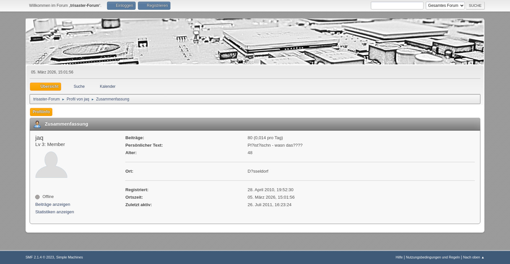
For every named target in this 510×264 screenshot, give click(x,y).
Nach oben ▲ (474, 257)
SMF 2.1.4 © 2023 (39, 257)
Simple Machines (69, 257)
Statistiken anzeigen (54, 211)
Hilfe (399, 257)
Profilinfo (41, 112)
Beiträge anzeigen (52, 204)
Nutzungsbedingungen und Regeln (433, 257)
